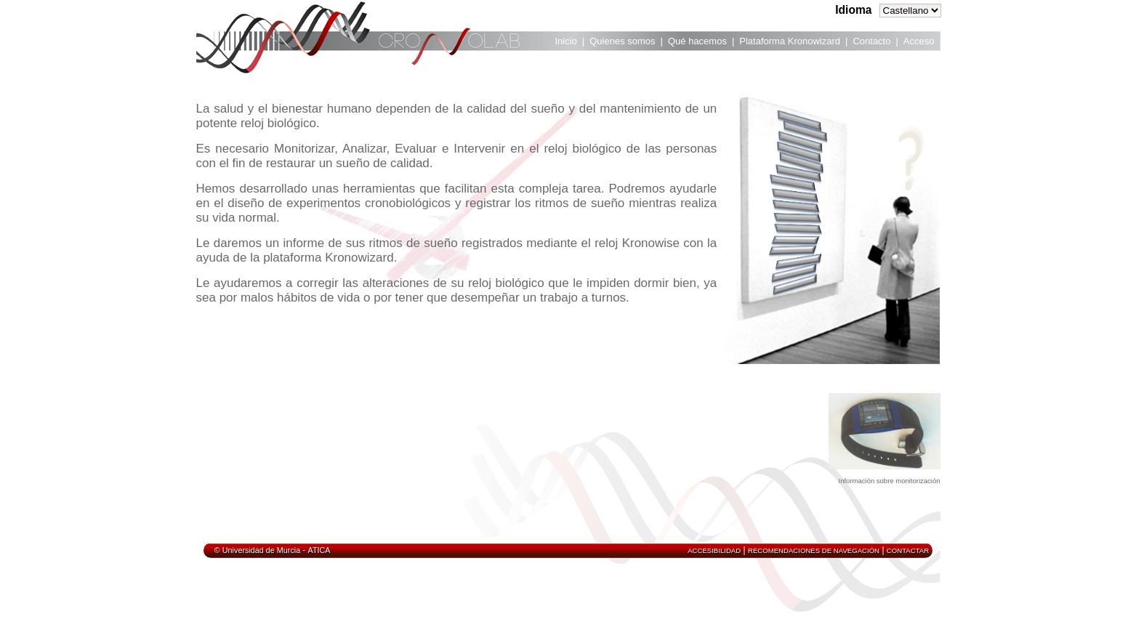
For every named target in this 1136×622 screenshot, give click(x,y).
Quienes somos (622, 41)
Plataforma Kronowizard (789, 41)
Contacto (871, 41)
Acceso (919, 41)
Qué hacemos (697, 41)
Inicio (566, 41)
